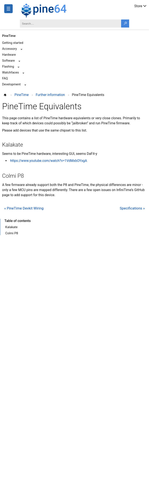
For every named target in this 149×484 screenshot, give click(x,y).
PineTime (9, 36)
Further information (50, 95)
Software (8, 60)
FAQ (5, 78)
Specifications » (132, 208)
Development (11, 84)
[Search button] (125, 23)
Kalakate (11, 227)
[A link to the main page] (57, 9)
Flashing (8, 66)
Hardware (9, 55)
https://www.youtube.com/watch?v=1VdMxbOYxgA (48, 161)
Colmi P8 (11, 233)
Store (140, 5)
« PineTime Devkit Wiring (24, 208)
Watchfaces (10, 72)
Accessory (9, 49)
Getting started (12, 43)
